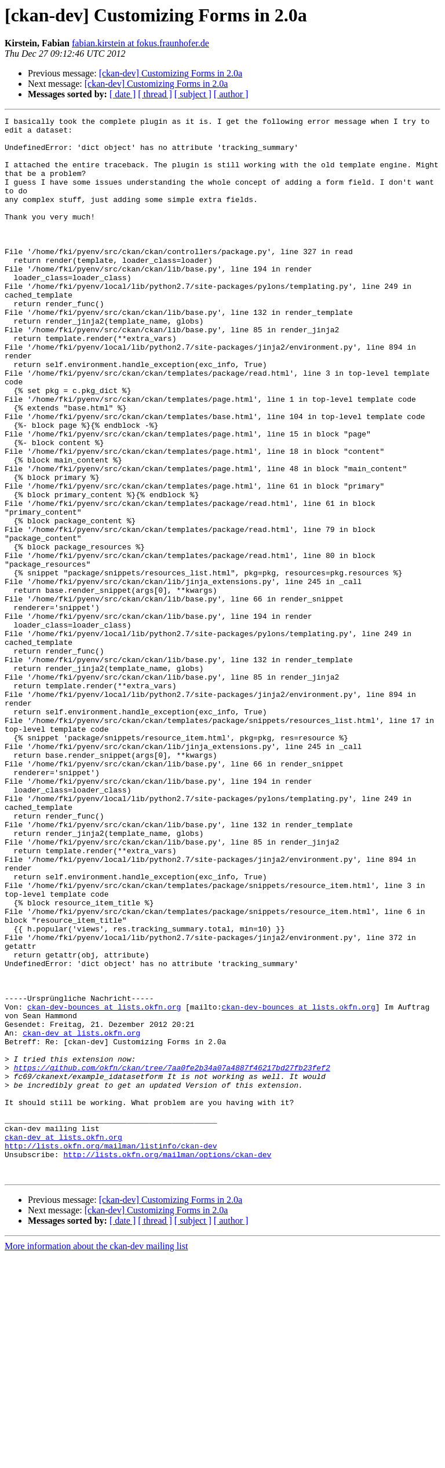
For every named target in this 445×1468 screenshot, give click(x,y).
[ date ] (123, 94)
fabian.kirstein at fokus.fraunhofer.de (140, 43)
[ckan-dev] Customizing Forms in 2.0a (171, 73)
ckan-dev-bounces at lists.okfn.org (104, 1185)
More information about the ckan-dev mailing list (96, 1458)
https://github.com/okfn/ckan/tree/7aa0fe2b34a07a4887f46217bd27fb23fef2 (172, 1258)
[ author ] (231, 94)
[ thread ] (155, 94)
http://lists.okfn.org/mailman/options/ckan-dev (167, 1362)
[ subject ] (192, 94)
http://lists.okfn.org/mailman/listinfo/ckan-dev (111, 1352)
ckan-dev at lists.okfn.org (81, 1217)
